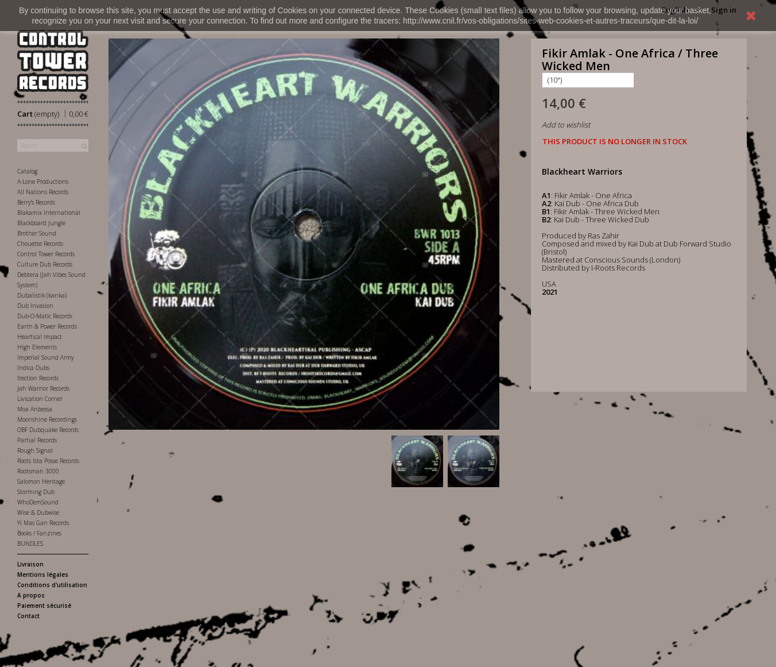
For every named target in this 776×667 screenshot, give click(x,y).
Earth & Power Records (47, 326)
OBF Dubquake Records (48, 430)
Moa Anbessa (34, 409)
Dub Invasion (35, 306)
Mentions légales (42, 574)
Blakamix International (48, 213)
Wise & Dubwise (38, 512)
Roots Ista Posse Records (48, 461)
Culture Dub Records (44, 264)
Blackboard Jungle (41, 223)
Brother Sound (36, 233)
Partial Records (37, 440)
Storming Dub (36, 492)
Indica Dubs (33, 368)
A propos (31, 595)
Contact (28, 616)
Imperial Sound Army (45, 357)
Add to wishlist (566, 124)
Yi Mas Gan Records (43, 523)
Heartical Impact (39, 337)
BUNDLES (30, 543)
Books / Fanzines (39, 533)
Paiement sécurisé (44, 606)
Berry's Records (36, 202)
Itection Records (38, 378)
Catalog (27, 171)
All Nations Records (42, 192)
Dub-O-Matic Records (44, 316)
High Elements (37, 347)
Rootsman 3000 (38, 471)
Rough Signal (35, 450)
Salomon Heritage (41, 481)
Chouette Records (40, 244)
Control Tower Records (46, 254)
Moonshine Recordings (47, 419)
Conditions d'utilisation (52, 585)
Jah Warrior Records (43, 388)
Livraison (30, 564)
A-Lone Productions (42, 182)
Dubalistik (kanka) (42, 295)
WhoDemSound (38, 502)
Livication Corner (40, 399)
